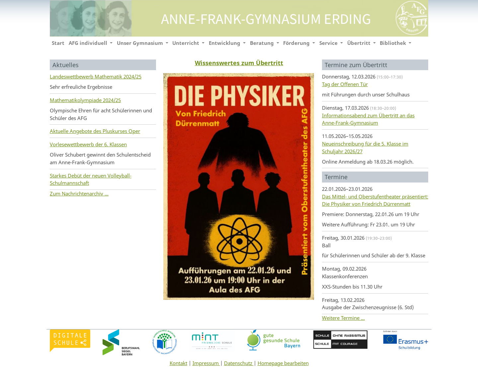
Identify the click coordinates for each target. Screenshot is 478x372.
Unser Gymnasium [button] (140, 43)
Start (58, 43)
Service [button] (329, 43)
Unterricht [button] (186, 43)
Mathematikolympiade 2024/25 (85, 100)
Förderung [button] (297, 43)
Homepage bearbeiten (283, 363)
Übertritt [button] (359, 43)
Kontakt (178, 363)
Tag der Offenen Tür (345, 84)
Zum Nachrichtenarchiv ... (79, 193)
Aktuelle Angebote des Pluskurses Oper (95, 131)
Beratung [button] (262, 43)
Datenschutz (239, 363)
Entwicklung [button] (225, 43)
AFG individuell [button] (89, 43)
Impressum (206, 363)
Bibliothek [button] (393, 43)
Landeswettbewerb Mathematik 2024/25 (95, 76)
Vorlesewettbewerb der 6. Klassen (88, 144)
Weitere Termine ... (343, 317)
